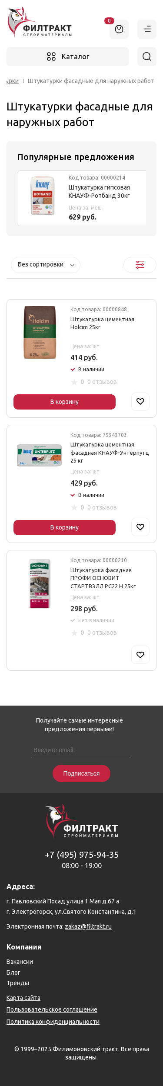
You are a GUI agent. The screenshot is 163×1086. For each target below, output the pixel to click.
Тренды (18, 982)
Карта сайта (23, 997)
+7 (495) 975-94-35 (82, 854)
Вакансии (20, 961)
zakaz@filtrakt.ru (88, 926)
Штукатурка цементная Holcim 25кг (102, 323)
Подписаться (81, 773)
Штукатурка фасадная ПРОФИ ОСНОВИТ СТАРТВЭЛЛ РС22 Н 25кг (103, 578)
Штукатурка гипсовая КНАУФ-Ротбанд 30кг (99, 192)
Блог (13, 972)
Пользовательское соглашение (52, 1009)
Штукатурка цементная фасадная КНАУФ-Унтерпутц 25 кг (109, 452)
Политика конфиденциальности (53, 1021)
